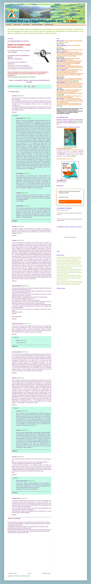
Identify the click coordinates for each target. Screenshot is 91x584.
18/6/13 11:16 (20, 240)
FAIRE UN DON (17, 24)
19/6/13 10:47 (31, 481)
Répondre (14, 112)
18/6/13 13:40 (24, 352)
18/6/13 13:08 (27, 323)
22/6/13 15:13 (27, 206)
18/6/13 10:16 (20, 226)
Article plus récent (12, 573)
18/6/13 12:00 (27, 118)
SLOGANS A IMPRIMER (37, 24)
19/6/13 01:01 (20, 456)
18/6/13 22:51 (23, 340)
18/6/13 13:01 (25, 286)
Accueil (29, 573)
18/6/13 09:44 (20, 95)
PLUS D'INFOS (26, 24)
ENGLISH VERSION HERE (70, 147)
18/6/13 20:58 (20, 377)
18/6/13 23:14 (25, 430)
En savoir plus (60, 43)
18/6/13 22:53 (25, 411)
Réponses (16, 115)
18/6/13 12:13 (27, 173)
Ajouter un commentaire (14, 518)
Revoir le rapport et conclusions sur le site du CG (22, 77)
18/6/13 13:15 (25, 192)
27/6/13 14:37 (24, 498)
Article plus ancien (46, 573)
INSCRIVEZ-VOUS (49, 24)
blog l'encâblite (71, 156)
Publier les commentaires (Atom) (22, 576)
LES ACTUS (8, 24)
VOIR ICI (14, 52)
